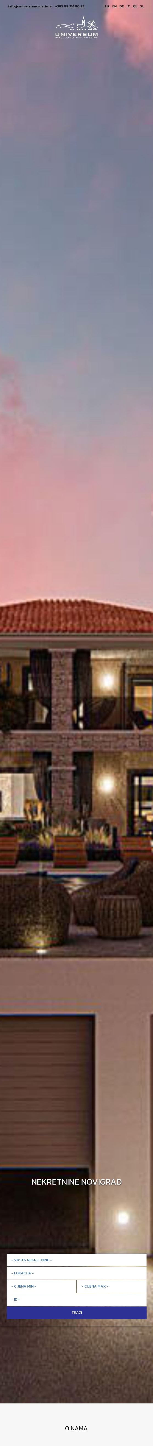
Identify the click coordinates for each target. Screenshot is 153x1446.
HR (107, 6)
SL (142, 6)
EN (114, 6)
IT (128, 6)
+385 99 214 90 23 (69, 6)
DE (121, 6)
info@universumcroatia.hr (30, 6)
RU (135, 6)
